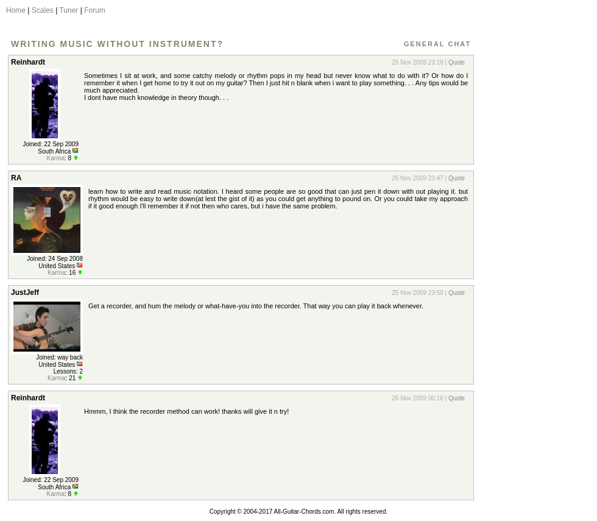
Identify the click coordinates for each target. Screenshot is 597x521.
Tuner (68, 10)
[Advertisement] (531, 233)
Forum (94, 10)
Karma (56, 158)
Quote (456, 62)
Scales (43, 10)
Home (16, 10)
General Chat (437, 44)
